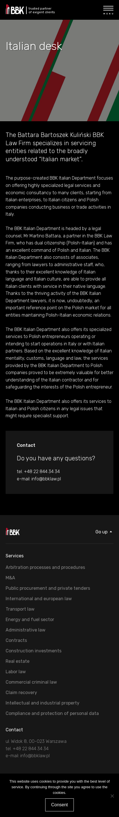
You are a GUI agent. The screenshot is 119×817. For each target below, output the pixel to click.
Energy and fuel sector (30, 619)
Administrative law (25, 630)
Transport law (20, 609)
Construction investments (33, 650)
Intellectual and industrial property (42, 703)
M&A (10, 577)
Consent (59, 804)
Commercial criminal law (31, 682)
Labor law (16, 671)
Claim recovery (21, 692)
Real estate (17, 661)
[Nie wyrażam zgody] (112, 796)
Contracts (16, 640)
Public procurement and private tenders (48, 588)
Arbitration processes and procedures (45, 567)
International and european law (39, 598)
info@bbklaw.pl (46, 479)
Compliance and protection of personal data (52, 713)
